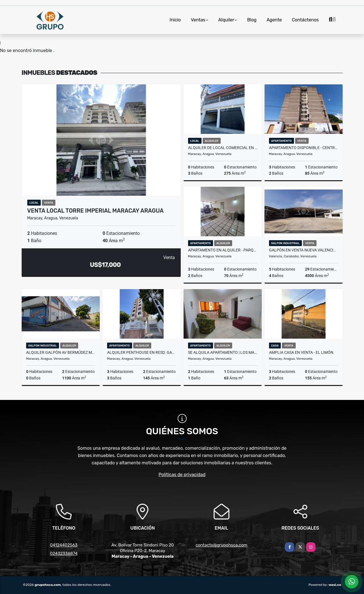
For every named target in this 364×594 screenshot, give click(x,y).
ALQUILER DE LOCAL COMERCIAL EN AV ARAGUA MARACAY (222, 147)
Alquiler (226, 19)
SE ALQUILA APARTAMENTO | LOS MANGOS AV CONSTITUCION (222, 352)
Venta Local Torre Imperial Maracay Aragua (95, 210)
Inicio (175, 19)
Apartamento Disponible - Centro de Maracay (303, 147)
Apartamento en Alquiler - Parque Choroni (222, 250)
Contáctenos (305, 19)
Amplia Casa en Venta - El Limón (301, 352)
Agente (274, 19)
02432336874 (64, 553)
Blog (251, 19)
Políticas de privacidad (182, 474)
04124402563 (64, 545)
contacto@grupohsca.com (221, 545)
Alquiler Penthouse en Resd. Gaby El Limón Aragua (141, 352)
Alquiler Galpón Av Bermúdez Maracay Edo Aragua (60, 352)
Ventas (198, 19)
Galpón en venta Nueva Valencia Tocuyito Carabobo (303, 250)
